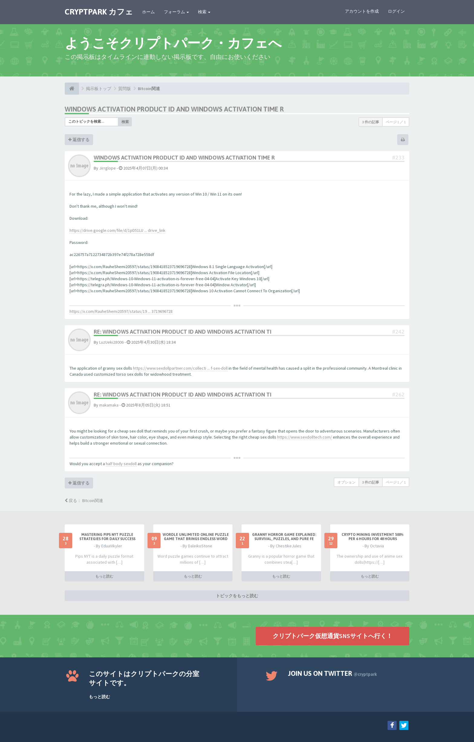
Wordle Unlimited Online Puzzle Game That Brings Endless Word (196, 537)
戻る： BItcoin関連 (84, 500)
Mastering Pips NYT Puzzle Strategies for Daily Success (107, 537)
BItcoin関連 (149, 88)
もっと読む (104, 576)
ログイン (396, 11)
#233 (398, 157)
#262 (398, 394)
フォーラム (176, 12)
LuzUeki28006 (111, 342)
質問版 (124, 88)
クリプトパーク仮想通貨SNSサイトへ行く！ (332, 636)
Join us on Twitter (332, 673)
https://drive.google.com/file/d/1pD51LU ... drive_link (117, 230)
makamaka (108, 405)
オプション (346, 482)
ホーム (148, 12)
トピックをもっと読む (237, 595)
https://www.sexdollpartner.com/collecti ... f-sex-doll (180, 368)
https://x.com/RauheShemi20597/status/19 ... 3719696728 (121, 311)
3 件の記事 (370, 122)
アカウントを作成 (362, 11)
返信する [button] (78, 139)
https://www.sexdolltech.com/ (304, 437)
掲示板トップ (98, 88)
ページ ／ (396, 122)
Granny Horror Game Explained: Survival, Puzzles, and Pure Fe (284, 537)
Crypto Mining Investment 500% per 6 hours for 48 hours (373, 537)
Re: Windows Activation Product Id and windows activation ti (182, 332)
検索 (204, 12)
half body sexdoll (121, 463)
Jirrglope (107, 168)
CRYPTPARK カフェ (99, 11)
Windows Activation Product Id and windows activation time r (174, 109)
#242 (398, 332)
